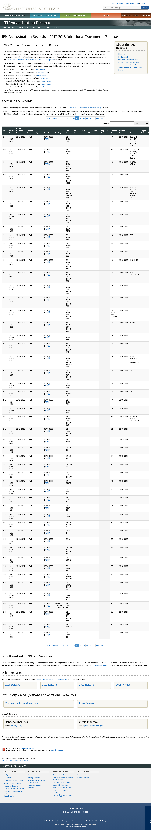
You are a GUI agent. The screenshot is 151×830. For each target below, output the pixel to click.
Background (123, 57)
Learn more (130, 826)
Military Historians (34, 778)
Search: (106, 123)
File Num (68, 131)
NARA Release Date (19, 130)
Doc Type (58, 133)
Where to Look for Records (62, 788)
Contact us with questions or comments (15, 760)
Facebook (64, 812)
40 (74, 118)
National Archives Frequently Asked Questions (63, 779)
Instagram (71, 812)
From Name (83, 131)
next (98, 118)
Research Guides (60, 771)
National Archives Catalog (12, 783)
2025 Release (12, 684)
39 (70, 118)
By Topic (6, 775)
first (48, 118)
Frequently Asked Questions (21, 703)
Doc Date (48, 133)
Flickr (86, 812)
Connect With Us (75, 808)
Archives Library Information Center (13, 792)
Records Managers (34, 785)
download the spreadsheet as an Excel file (83, 107)
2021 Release (123, 684)
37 (64, 118)
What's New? (83, 771)
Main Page (122, 54)
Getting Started (58, 775)
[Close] (148, 808)
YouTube (79, 812)
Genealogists (32, 775)
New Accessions (83, 778)
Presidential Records (11, 786)
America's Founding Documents (136, 15)
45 (90, 118)
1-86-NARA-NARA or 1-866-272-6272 (75, 827)
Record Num (11, 131)
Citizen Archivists (117, 3)
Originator (104, 131)
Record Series (114, 131)
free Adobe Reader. (28, 748)
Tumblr (75, 812)
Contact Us (144, 3)
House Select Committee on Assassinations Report (129, 63)
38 (67, 118)
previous (55, 118)
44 (87, 118)
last (102, 118)
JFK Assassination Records (35, 27)
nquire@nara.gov (17, 725)
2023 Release (49, 684)
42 (80, 118)
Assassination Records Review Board (130, 69)
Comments (134, 133)
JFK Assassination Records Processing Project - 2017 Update (30, 59)
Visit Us (105, 15)
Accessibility (56, 821)
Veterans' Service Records (45, 15)
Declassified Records (60, 785)
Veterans (31, 788)
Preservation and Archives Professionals (37, 781)
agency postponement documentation (52, 679)
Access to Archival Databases (14, 789)
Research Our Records (15, 15)
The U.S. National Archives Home (31, 6)
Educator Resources (75, 15)
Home (5, 27)
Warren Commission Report (129, 60)
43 (84, 118)
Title (90, 133)
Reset (146, 123)
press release (39, 69)
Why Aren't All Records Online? (60, 791)
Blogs (82, 812)
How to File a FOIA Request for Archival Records (62, 796)
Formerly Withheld (30, 131)
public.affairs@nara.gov (93, 725)
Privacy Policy (66, 821)
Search (144, 8)
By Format (7, 778)
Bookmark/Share (132, 3)
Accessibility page (56, 750)
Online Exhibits (9, 796)
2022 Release (86, 684)
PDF (46, 139)
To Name (76, 131)
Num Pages (96, 131)
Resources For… (35, 771)
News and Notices (83, 775)
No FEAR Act (96, 821)
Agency (39, 133)
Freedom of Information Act (81, 821)
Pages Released (145, 131)
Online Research (11, 771)
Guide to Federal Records (62, 782)
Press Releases (87, 703)
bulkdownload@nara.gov (101, 665)
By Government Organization (14, 780)
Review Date (122, 131)
